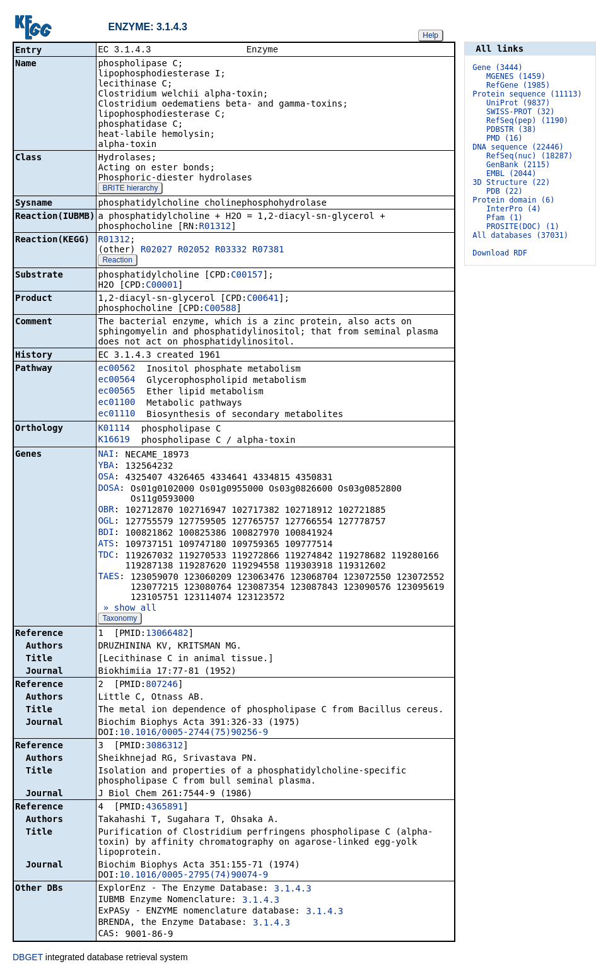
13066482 (167, 634)
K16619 (114, 440)
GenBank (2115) (518, 164)
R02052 (194, 250)
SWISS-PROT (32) (520, 111)
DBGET (28, 958)
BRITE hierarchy (130, 189)
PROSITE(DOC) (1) (522, 226)
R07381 (268, 250)
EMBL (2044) (511, 173)
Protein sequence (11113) (526, 94)
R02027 (157, 250)
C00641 (263, 299)
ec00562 (116, 369)
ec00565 (116, 392)
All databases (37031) (520, 235)
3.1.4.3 (293, 890)
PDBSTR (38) (511, 129)
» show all (127, 609)
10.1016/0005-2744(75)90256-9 (193, 733)
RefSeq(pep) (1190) (527, 120)
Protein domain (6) (513, 200)
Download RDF (499, 253)
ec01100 (116, 403)
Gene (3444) (497, 67)
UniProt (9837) (518, 102)
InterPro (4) (513, 208)
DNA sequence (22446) (518, 147)
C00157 (247, 276)
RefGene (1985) (518, 85)
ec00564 (116, 380)
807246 (162, 685)
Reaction (117, 261)
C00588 (220, 309)
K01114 (114, 429)
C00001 (162, 286)
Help (430, 35)
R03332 (231, 250)
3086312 (164, 746)
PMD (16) (504, 138)
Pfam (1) (504, 217)
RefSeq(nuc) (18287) (529, 155)
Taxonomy (119, 619)
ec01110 (116, 414)
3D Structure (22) (511, 182)
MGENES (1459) (516, 76)
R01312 (215, 227)
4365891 (164, 808)
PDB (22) (504, 191)
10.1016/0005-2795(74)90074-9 (193, 876)
